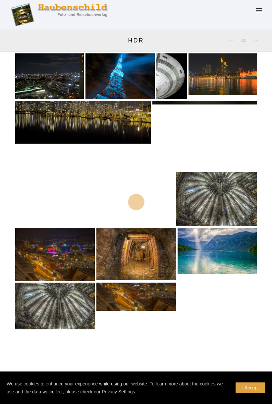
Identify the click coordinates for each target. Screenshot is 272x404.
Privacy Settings (118, 391)
